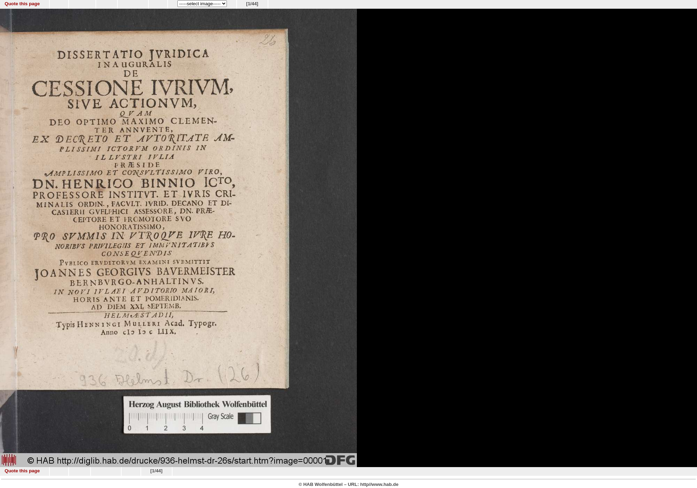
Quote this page (22, 3)
